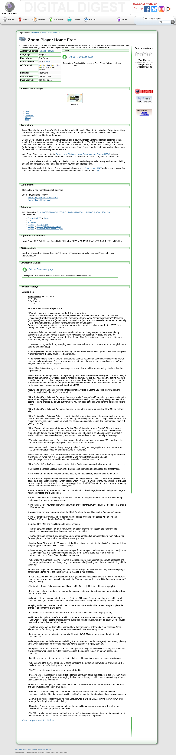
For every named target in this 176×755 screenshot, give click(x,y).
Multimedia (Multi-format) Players (50, 229)
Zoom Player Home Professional (43, 197)
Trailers (73, 19)
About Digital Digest (21, 749)
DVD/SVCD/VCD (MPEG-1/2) (54, 212)
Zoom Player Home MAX (39, 200)
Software (56, 19)
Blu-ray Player (42, 225)
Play (108, 212)
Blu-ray (46, 218)
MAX (99, 168)
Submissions (41, 749)
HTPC (103, 212)
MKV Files (32, 222)
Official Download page (77, 57)
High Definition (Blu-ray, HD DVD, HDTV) (83, 212)
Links (27, 113)
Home (8, 19)
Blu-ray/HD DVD (34, 218)
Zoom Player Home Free (51, 33)
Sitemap (48, 749)
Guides (38, 19)
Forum (90, 19)
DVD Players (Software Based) (49, 227)
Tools (27, 120)
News (23, 19)
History (27, 118)
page (97, 170)
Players (31, 225)
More (122, 19)
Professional (90, 168)
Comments (29, 116)
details (51, 51)
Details (27, 111)
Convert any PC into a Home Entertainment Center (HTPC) (83, 154)
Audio (39, 212)
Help (29, 749)
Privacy (34, 749)
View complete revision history (38, 720)
